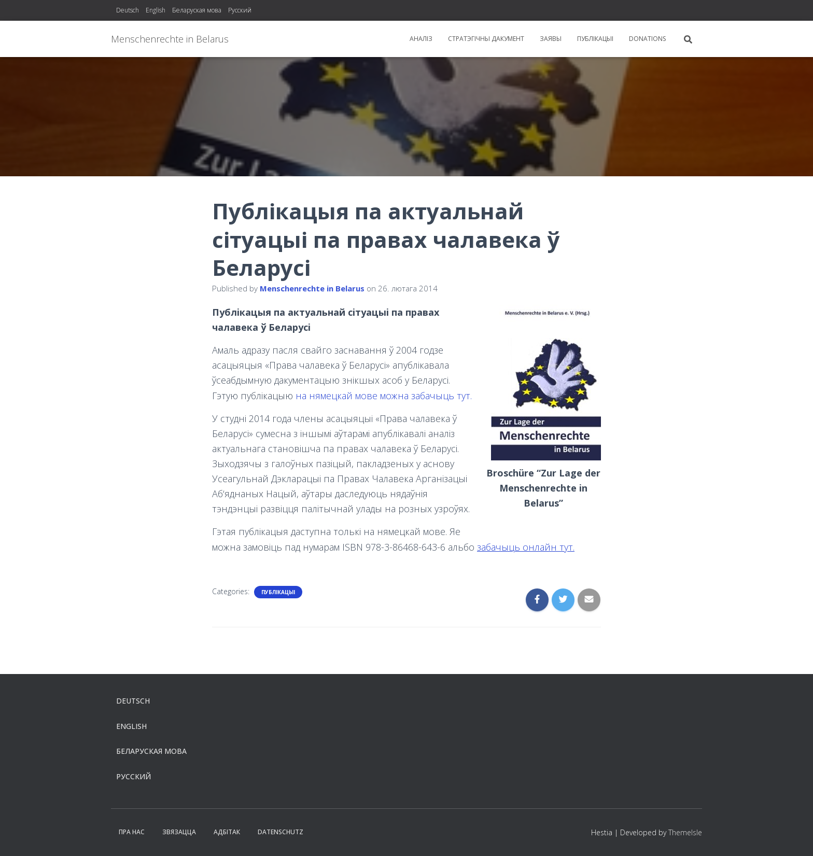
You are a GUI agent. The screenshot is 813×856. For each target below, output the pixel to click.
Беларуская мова (196, 10)
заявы (551, 38)
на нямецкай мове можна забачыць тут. (384, 395)
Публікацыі (595, 38)
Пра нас (132, 831)
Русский (239, 10)
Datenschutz (280, 831)
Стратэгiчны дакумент (486, 38)
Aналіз (421, 38)
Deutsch (127, 10)
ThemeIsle (685, 832)
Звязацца (179, 831)
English (155, 10)
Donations (647, 38)
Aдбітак (227, 831)
